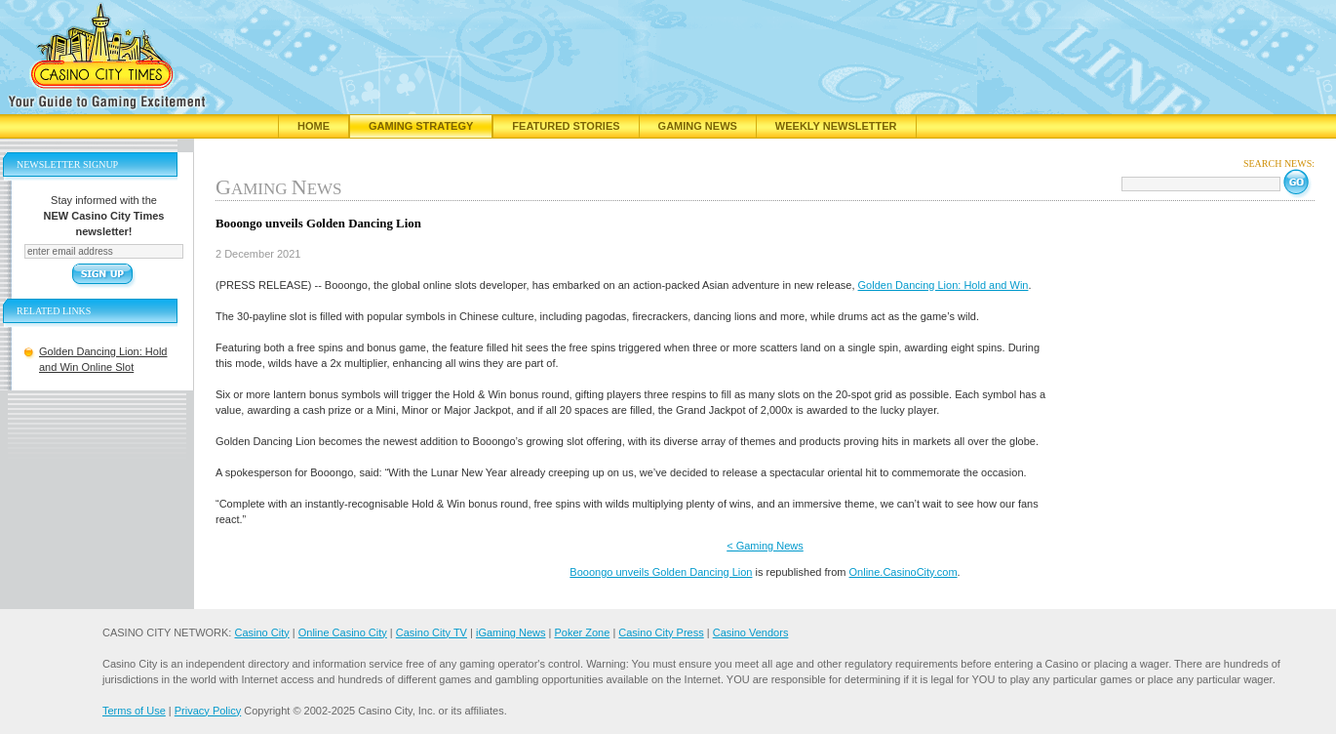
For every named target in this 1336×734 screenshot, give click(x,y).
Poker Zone (581, 632)
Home (313, 126)
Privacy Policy (208, 710)
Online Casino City (342, 632)
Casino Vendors (751, 632)
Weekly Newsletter (836, 126)
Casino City (261, 632)
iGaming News (511, 632)
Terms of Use (134, 710)
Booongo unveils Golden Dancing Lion (661, 572)
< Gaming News (765, 545)
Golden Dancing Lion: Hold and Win (943, 285)
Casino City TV (431, 632)
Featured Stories (565, 126)
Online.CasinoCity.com (903, 572)
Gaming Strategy (421, 126)
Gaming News (697, 126)
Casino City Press (660, 632)
